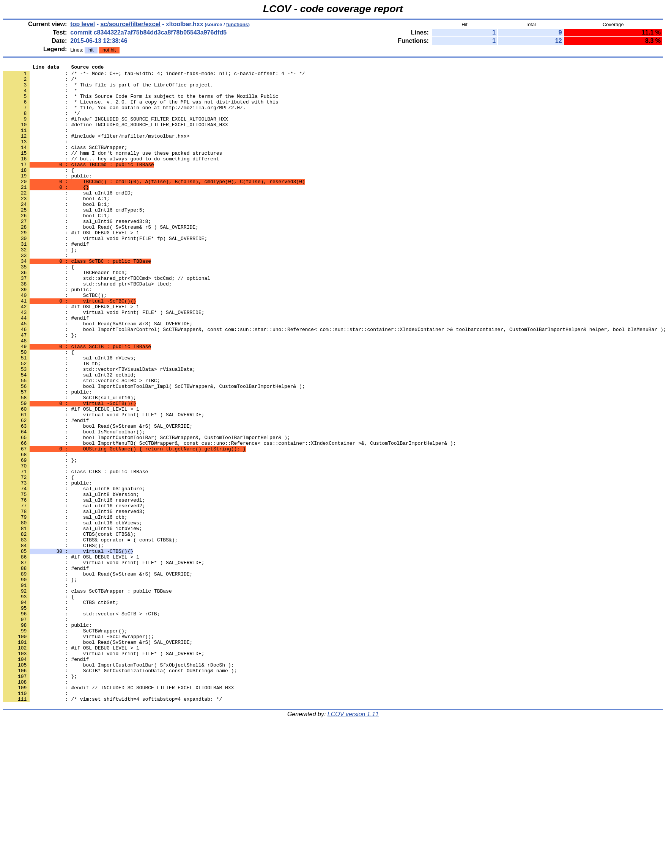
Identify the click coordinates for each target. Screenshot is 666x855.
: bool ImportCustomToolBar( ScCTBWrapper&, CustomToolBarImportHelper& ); (146, 512)
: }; (40, 287)
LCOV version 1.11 (353, 841)
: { (38, 191)
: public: (47, 334)
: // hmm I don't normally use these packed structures (112, 171)
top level (82, 24)
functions (237, 24)
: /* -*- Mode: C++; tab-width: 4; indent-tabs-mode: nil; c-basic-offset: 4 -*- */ (154, 75)
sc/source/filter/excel (130, 24)
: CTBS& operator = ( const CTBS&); (90, 635)
